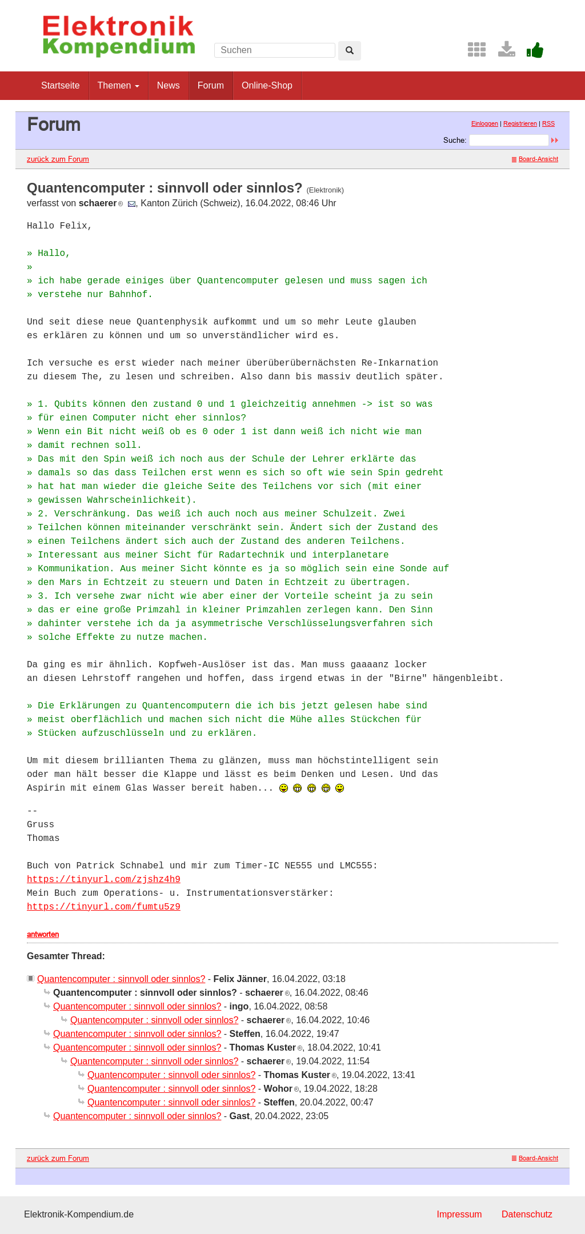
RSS (548, 123)
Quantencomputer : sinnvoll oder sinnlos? (121, 979)
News (168, 85)
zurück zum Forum (58, 158)
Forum (211, 85)
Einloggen (484, 123)
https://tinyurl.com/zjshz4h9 (104, 880)
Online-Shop (267, 85)
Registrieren (520, 123)
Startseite (60, 85)
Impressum (459, 1214)
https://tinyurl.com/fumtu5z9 (104, 907)
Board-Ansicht (535, 159)
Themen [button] (118, 85)
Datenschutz (527, 1214)
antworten (43, 934)
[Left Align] (349, 51)
